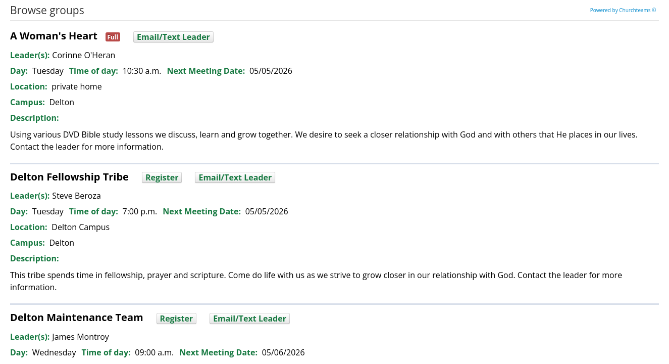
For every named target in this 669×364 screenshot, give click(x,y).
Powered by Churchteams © (623, 10)
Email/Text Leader (173, 36)
